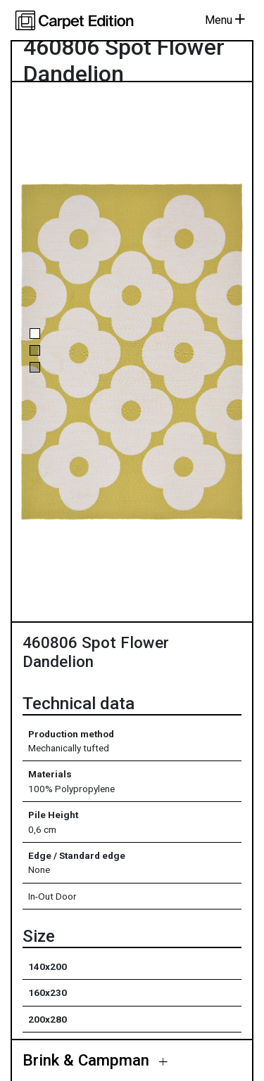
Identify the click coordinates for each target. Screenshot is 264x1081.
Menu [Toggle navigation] (225, 20)
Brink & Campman (88, 1060)
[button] (35, 333)
